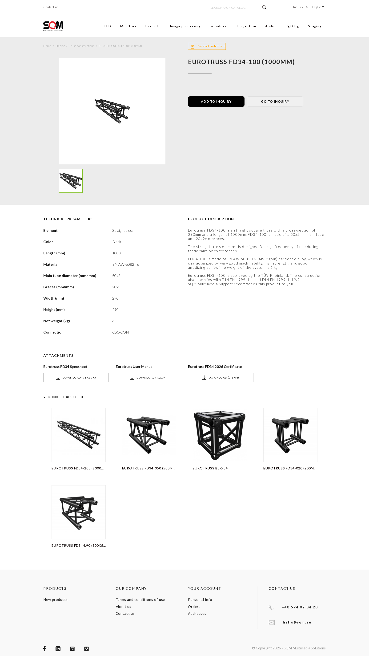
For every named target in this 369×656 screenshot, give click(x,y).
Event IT (153, 26)
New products (55, 599)
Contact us (50, 7)
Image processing (185, 26)
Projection (246, 26)
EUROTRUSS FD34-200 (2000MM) (79, 468)
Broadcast (219, 26)
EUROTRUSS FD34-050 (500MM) (149, 468)
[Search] (235, 8)
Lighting (292, 26)
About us (124, 606)
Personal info (200, 599)
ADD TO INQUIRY (216, 101)
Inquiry (299, 7)
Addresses (197, 613)
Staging (314, 26)
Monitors (128, 26)
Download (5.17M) (220, 377)
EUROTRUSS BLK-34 (210, 468)
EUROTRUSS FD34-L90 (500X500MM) (79, 545)
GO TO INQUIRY (275, 101)
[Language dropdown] (319, 7)
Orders (194, 606)
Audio (270, 26)
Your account (204, 588)
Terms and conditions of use (140, 599)
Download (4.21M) (148, 377)
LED (107, 26)
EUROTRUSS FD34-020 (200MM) (290, 468)
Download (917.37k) (76, 377)
